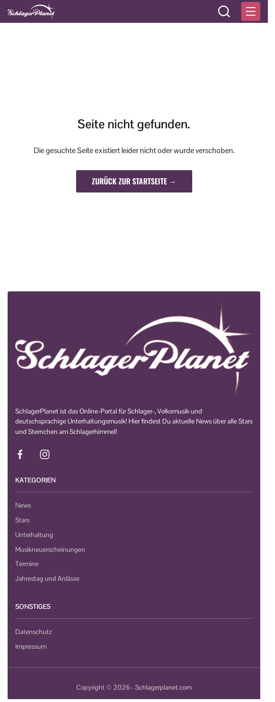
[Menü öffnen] (250, 11)
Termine (27, 563)
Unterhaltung (34, 534)
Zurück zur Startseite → (134, 181)
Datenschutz (33, 631)
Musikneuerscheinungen (50, 549)
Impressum (31, 646)
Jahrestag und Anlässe (47, 578)
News (23, 505)
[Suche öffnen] (224, 11)
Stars (22, 520)
